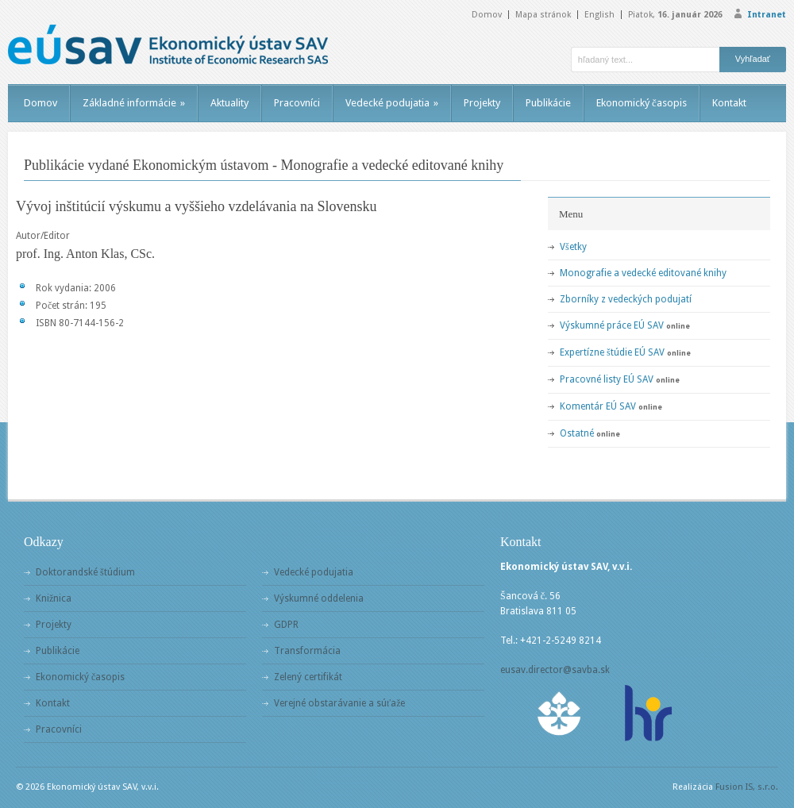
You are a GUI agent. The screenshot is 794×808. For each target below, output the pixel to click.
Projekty (482, 103)
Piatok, (675, 14)
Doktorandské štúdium (85, 572)
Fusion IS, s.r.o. (746, 787)
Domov (487, 14)
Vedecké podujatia (391, 103)
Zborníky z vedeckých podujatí (626, 299)
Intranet (766, 15)
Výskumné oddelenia (319, 598)
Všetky (573, 246)
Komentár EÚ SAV (598, 406)
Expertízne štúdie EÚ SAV (612, 352)
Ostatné (577, 433)
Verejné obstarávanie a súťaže (339, 703)
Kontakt (729, 103)
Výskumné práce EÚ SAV (612, 325)
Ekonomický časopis (641, 103)
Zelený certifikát (308, 677)
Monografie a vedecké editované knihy (643, 273)
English (599, 14)
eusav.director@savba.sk (555, 669)
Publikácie (548, 103)
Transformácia (307, 650)
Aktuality (229, 103)
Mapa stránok (543, 14)
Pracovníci (297, 103)
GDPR (286, 624)
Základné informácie (134, 103)
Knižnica (53, 598)
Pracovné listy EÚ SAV (606, 379)
